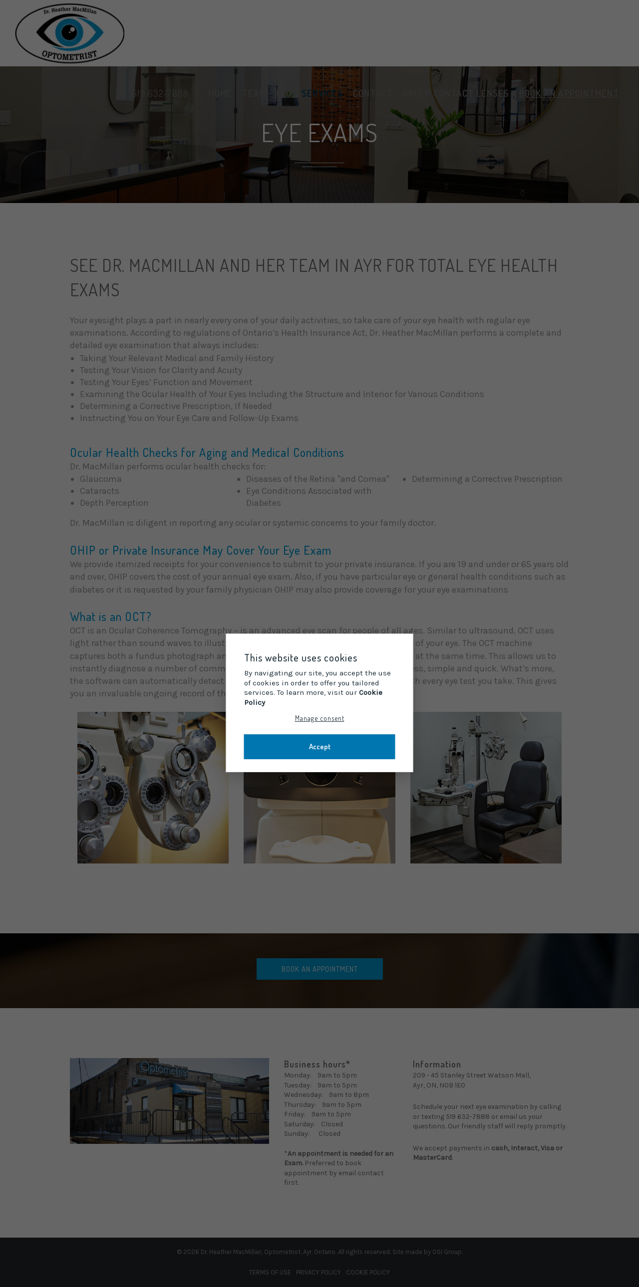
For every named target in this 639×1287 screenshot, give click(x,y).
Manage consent (319, 718)
